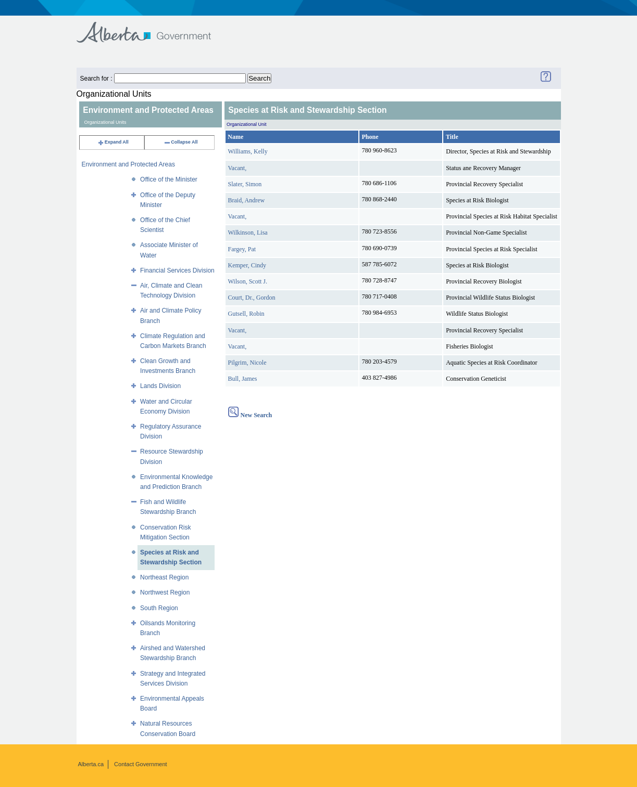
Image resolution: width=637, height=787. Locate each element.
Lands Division (160, 386)
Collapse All (180, 142)
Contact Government (140, 764)
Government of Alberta (152, 27)
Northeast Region (164, 577)
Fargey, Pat (242, 249)
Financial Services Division (177, 270)
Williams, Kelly (248, 151)
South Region (159, 608)
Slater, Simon (245, 184)
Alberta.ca (91, 764)
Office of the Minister (168, 179)
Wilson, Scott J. (248, 281)
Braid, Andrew (246, 200)
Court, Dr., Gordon (252, 297)
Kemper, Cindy (247, 265)
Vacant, (237, 168)
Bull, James (242, 378)
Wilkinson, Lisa (248, 232)
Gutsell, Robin (246, 313)
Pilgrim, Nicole (247, 362)
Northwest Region (165, 592)
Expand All (113, 142)
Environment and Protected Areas (128, 164)
